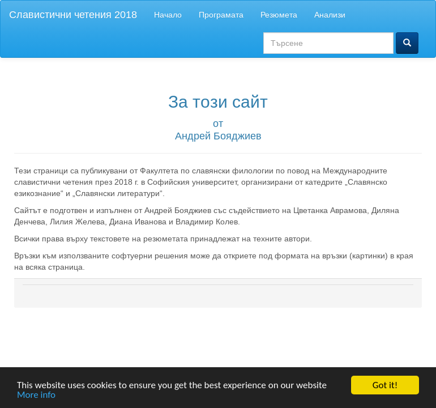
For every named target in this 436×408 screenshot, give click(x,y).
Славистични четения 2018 (73, 14)
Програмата (221, 14)
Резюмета (278, 14)
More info (36, 395)
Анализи (329, 14)
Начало (168, 14)
